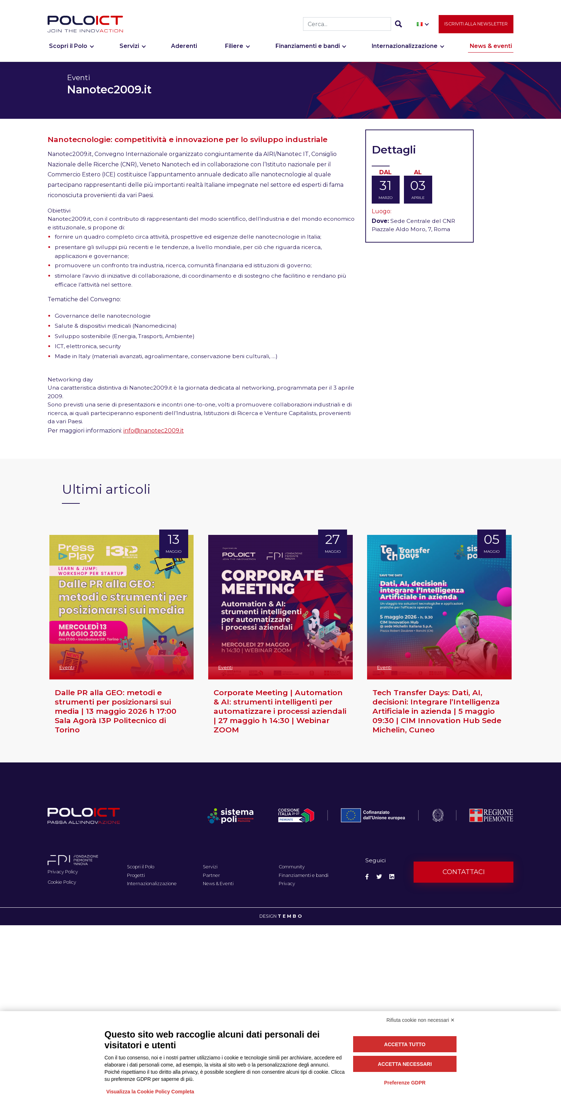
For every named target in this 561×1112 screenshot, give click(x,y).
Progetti (136, 875)
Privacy (287, 883)
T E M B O (290, 916)
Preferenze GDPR (404, 1083)
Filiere (234, 49)
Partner (211, 875)
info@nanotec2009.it (153, 430)
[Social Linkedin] (391, 877)
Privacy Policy (63, 871)
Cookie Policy (62, 882)
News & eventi (491, 49)
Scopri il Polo (68, 49)
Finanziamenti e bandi (307, 49)
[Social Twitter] (379, 877)
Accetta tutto (405, 1044)
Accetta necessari (405, 1064)
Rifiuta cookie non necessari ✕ (420, 1020)
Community (292, 866)
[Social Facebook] (367, 877)
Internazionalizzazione (405, 49)
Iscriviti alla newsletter (476, 26)
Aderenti (184, 49)
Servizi (129, 49)
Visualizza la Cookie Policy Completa (150, 1091)
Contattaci (464, 872)
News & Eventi (218, 883)
